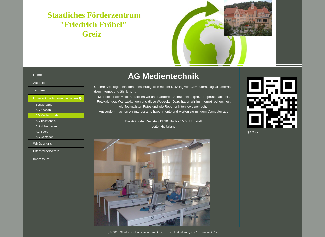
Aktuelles (39, 83)
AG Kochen (43, 110)
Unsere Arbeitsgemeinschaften (55, 98)
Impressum (41, 159)
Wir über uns (42, 143)
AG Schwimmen (46, 126)
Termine (39, 90)
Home (37, 75)
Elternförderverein (46, 151)
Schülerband (44, 104)
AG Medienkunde (47, 115)
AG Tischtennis (46, 120)
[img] (162, 33)
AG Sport (42, 131)
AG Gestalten (44, 136)
